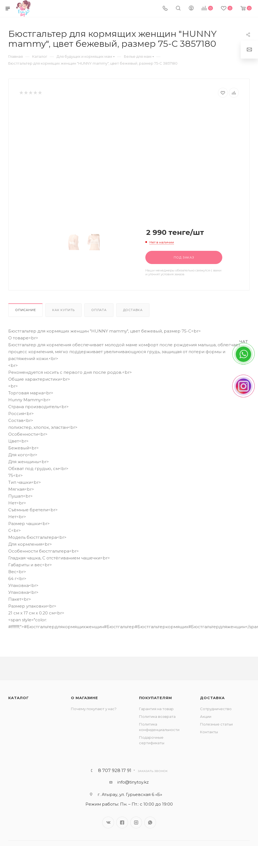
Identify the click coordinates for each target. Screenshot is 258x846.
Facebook (122, 822)
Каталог (18, 698)
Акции (205, 716)
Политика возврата (157, 716)
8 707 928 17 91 (114, 770)
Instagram (136, 822)
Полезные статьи (216, 724)
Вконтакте (108, 822)
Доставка (133, 310)
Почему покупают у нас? (93, 709)
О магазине (84, 698)
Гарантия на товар (156, 709)
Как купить (63, 310)
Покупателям (155, 698)
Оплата (99, 310)
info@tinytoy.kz (133, 782)
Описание (25, 310)
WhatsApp (150, 822)
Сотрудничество (216, 709)
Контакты (209, 732)
